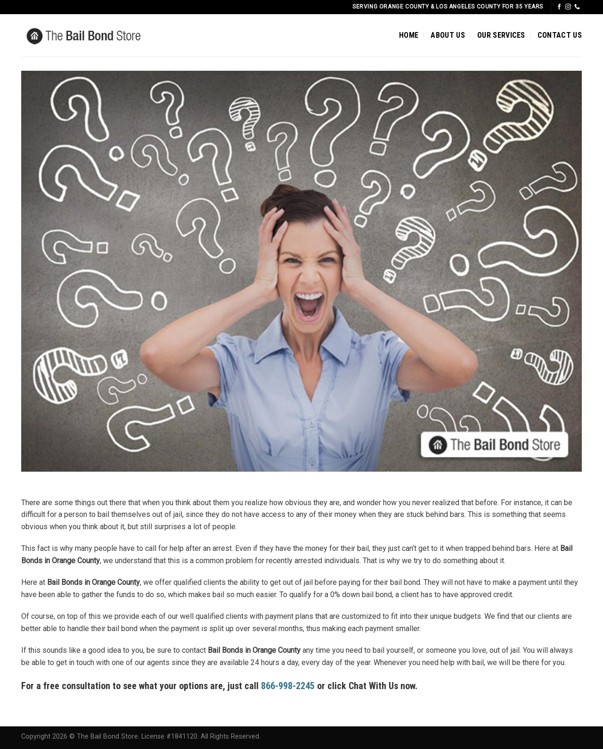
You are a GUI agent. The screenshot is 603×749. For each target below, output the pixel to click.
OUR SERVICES (501, 35)
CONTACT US (560, 35)
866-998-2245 (288, 685)
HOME (408, 35)
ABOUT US (448, 35)
